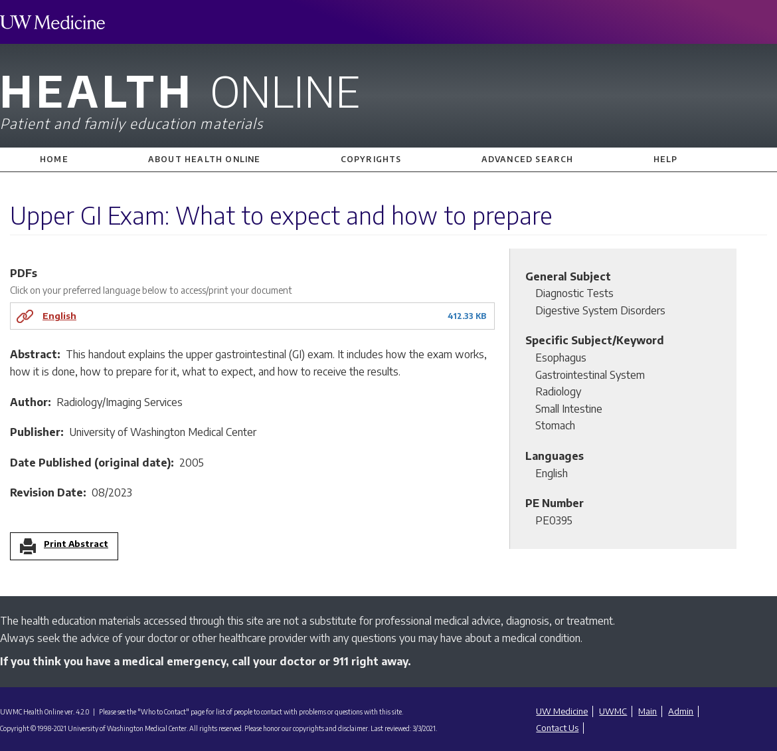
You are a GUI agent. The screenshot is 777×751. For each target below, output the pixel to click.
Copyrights (371, 159)
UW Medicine (562, 711)
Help (665, 159)
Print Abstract (76, 544)
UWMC (613, 711)
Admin (680, 711)
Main (647, 711)
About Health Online (204, 159)
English (59, 315)
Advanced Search (527, 159)
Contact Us (557, 727)
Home (54, 159)
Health (388, 98)
